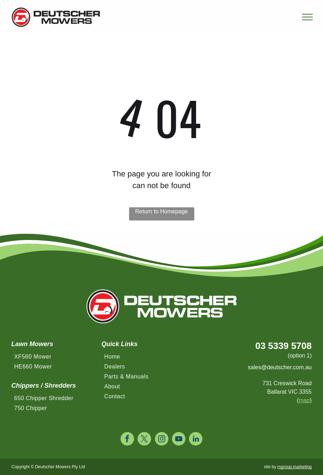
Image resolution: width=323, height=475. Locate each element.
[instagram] (161, 439)
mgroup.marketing (294, 466)
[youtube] (178, 439)
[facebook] (127, 439)
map (304, 400)
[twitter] (144, 439)
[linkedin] (195, 439)
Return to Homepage (161, 211)
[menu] (307, 17)
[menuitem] (54, 359)
